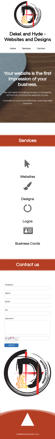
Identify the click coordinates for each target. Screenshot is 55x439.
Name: (8, 293)
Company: (9, 285)
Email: (7, 302)
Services (26, 48)
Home (13, 48)
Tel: (6, 310)
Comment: (9, 319)
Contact (41, 48)
